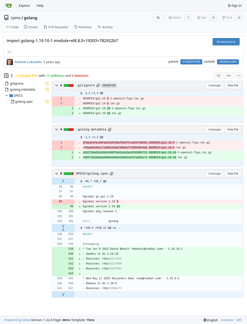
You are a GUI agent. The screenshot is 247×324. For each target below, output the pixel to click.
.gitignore (85, 85)
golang (30, 17)
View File (232, 85)
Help (40, 5)
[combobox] (218, 75)
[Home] (8, 6)
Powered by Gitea (17, 320)
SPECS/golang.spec (92, 173)
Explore (24, 5)
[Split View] (228, 75)
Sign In (235, 5)
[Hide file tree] (6, 75)
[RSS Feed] (158, 17)
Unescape (215, 85)
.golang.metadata (91, 129)
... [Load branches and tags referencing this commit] (9, 51)
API (238, 320)
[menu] (238, 75)
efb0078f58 (191, 62)
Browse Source (226, 42)
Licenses (227, 320)
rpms (16, 17)
